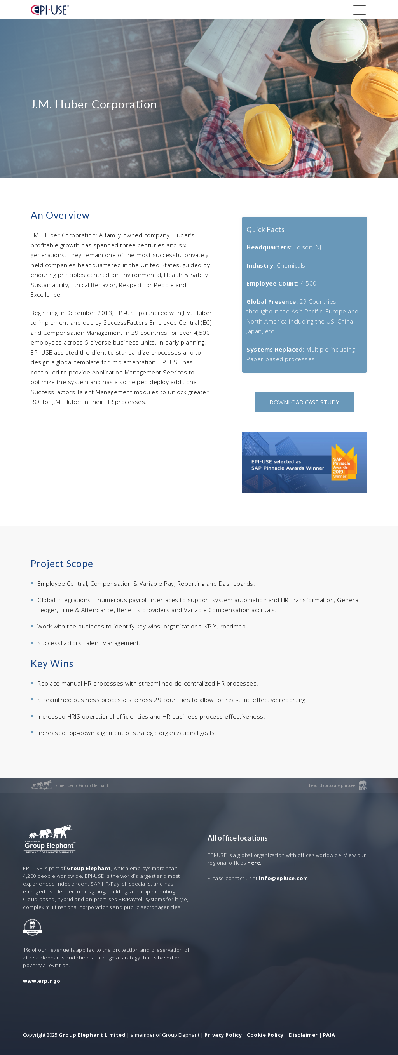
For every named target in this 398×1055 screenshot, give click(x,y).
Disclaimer (303, 1034)
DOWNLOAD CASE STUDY (304, 402)
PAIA (329, 1034)
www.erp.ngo (42, 980)
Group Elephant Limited (92, 1034)
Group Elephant (89, 868)
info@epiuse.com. (284, 878)
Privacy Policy (223, 1034)
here (253, 862)
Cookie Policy (265, 1034)
